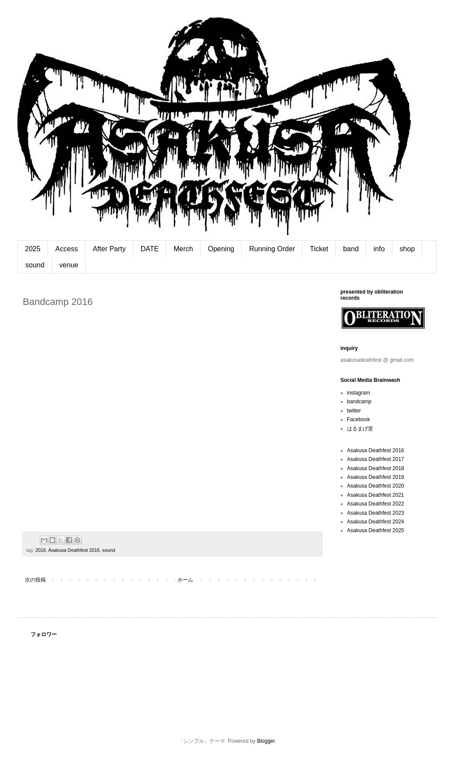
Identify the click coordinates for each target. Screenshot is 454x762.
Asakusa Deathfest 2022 (375, 504)
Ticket (319, 249)
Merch (183, 249)
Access (66, 249)
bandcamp (359, 401)
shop (407, 249)
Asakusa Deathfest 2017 (375, 459)
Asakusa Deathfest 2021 (375, 495)
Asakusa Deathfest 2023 (375, 513)
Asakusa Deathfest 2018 (375, 468)
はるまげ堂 (360, 429)
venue (69, 265)
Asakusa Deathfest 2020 (375, 486)
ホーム (185, 580)
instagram (358, 393)
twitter (354, 411)
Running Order (272, 249)
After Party (109, 249)
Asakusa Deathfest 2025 (375, 530)
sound (35, 265)
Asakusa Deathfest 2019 (375, 477)
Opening (221, 249)
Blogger (266, 741)
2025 (33, 249)
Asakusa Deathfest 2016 (74, 550)
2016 (40, 550)
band (351, 249)
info (379, 249)
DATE (150, 249)
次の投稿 (35, 580)
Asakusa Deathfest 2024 (375, 522)
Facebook (358, 419)
